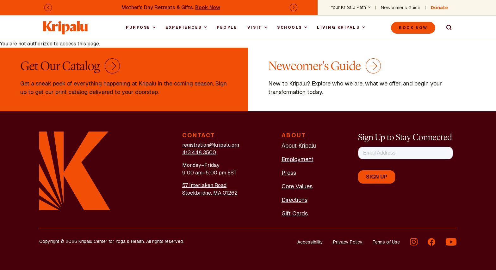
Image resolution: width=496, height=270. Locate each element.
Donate (439, 7)
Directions (294, 199)
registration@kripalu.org (210, 145)
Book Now (207, 7)
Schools (289, 27)
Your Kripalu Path (348, 7)
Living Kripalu (338, 27)
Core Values (297, 186)
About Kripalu (299, 145)
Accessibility (310, 242)
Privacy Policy (348, 242)
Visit (254, 27)
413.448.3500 (199, 152)
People (227, 27)
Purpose (138, 27)
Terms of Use (386, 242)
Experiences (183, 27)
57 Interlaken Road (204, 185)
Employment (297, 159)
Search (446, 27)
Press (289, 172)
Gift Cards (295, 213)
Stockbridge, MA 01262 (210, 193)
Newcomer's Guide (400, 7)
